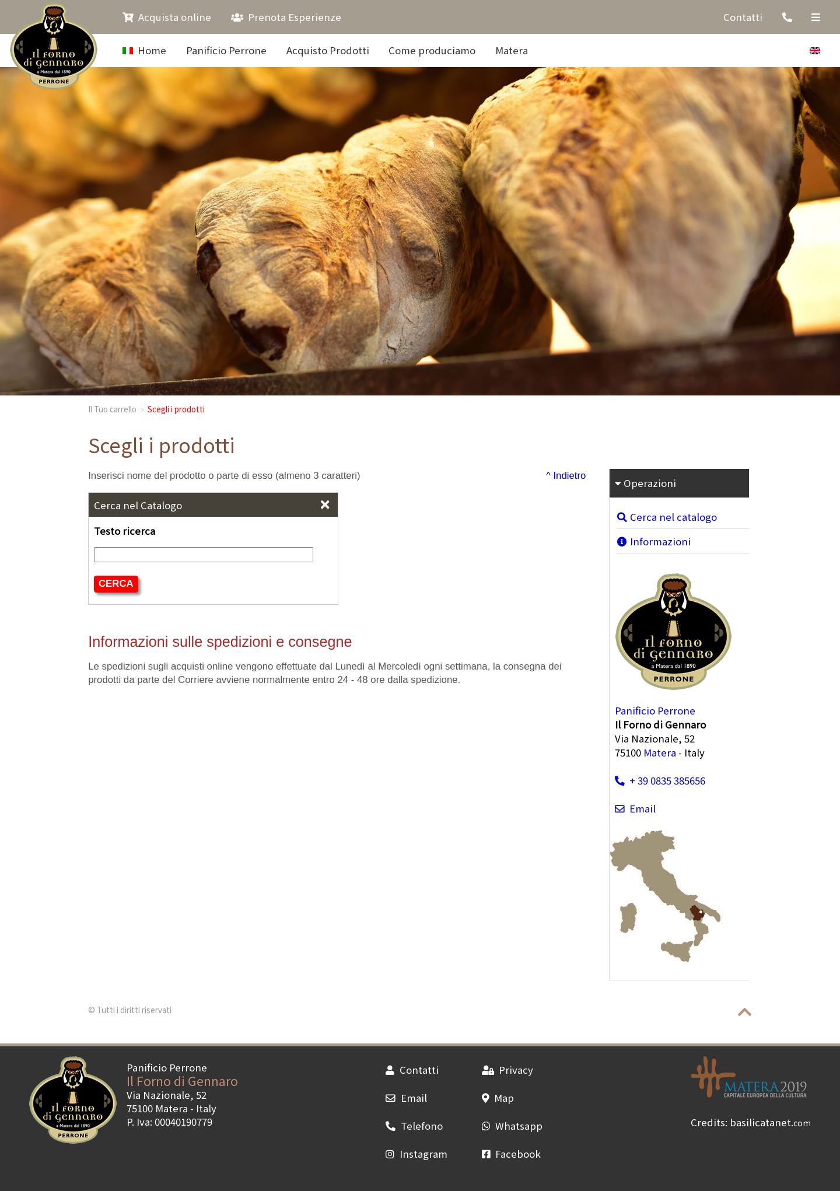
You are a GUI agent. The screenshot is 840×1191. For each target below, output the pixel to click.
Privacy (507, 1070)
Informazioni (654, 541)
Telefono (414, 1126)
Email (635, 808)
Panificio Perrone (226, 50)
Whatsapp (512, 1126)
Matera (511, 50)
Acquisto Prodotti (327, 50)
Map (498, 1098)
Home (144, 50)
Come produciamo (431, 50)
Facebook (511, 1154)
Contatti (742, 17)
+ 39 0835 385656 (660, 780)
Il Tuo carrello (112, 409)
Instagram (416, 1154)
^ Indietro (566, 475)
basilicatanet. (770, 1122)
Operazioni (645, 483)
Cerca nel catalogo (667, 517)
